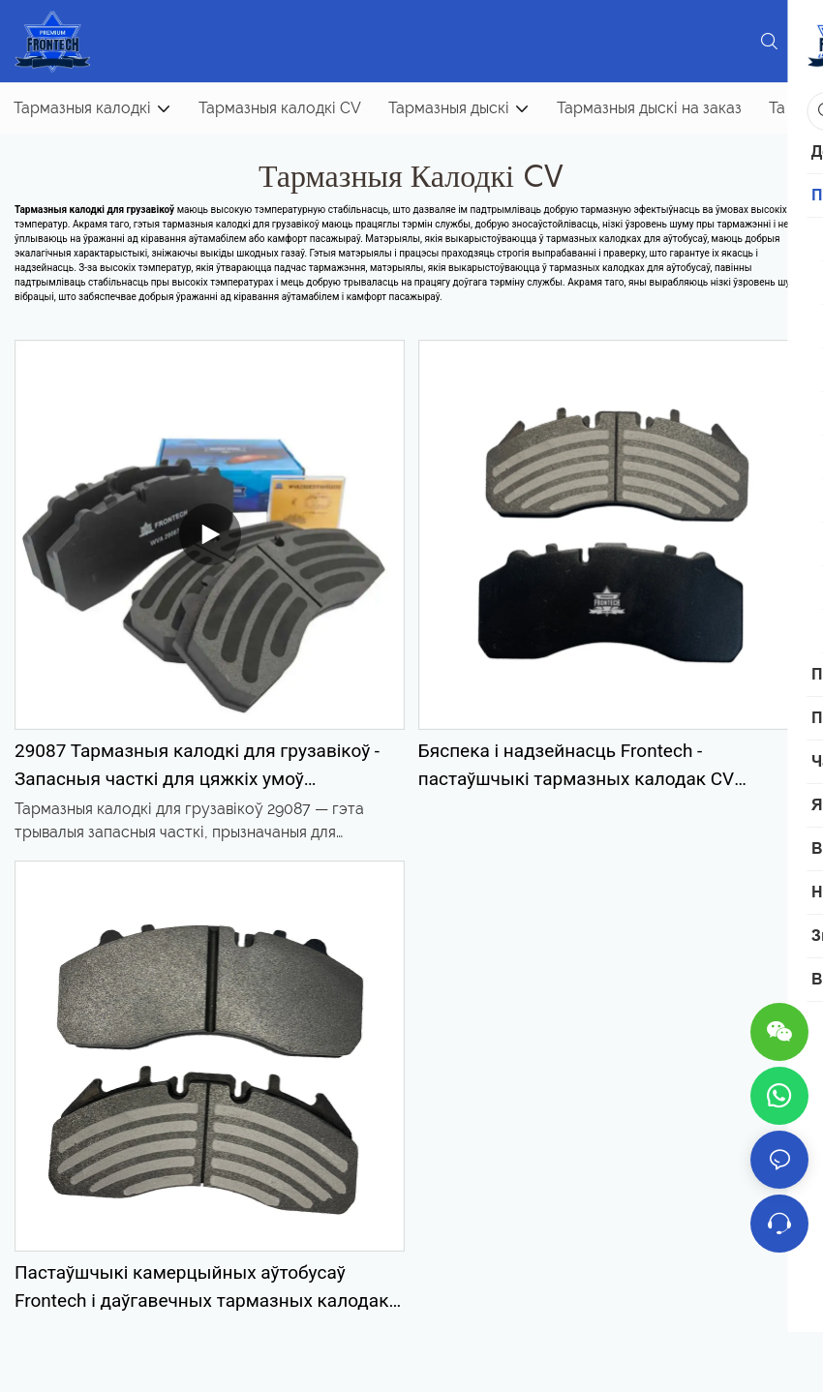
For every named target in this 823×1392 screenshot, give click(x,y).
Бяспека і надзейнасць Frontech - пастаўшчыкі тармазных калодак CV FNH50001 (576, 766)
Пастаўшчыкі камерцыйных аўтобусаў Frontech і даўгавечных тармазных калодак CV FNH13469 (201, 1288)
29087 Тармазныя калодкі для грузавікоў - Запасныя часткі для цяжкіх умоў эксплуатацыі (197, 766)
